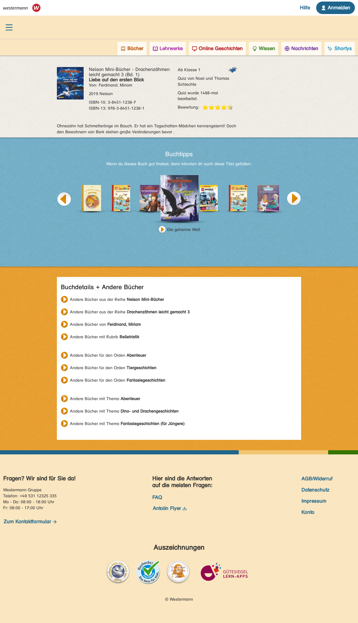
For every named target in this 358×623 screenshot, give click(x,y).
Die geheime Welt (183, 229)
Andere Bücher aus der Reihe (117, 299)
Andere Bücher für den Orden (108, 355)
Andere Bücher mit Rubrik (104, 336)
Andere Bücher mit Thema (105, 398)
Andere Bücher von (105, 324)
